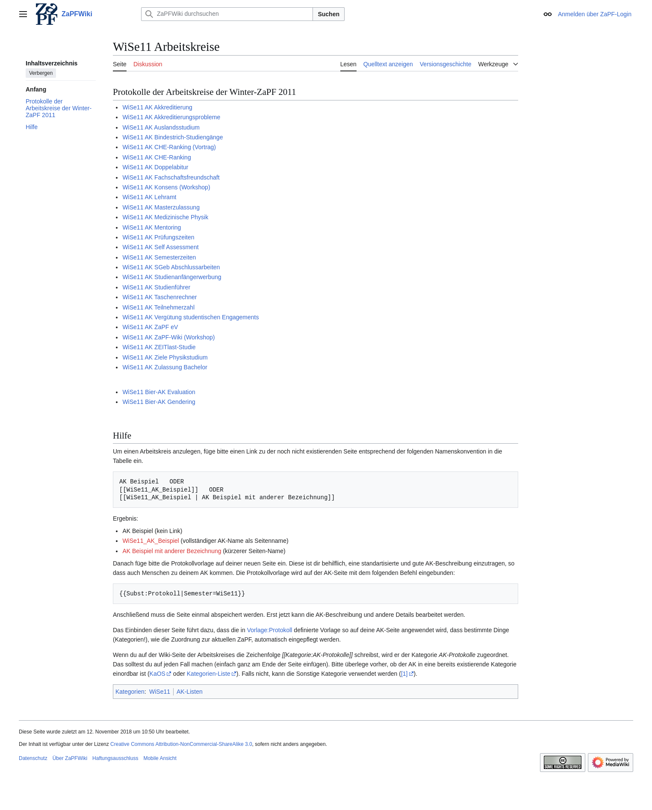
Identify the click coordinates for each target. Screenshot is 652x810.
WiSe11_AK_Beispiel (150, 540)
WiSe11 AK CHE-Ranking (156, 157)
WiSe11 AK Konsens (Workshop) (166, 187)
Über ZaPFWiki (70, 758)
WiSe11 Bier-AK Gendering (158, 401)
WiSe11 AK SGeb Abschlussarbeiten (171, 267)
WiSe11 (159, 691)
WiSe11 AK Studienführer (156, 287)
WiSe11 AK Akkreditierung (157, 107)
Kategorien (130, 691)
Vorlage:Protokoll (269, 630)
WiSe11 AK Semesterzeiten (159, 257)
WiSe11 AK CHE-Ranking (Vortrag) (169, 147)
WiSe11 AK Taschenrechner (159, 297)
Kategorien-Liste (208, 673)
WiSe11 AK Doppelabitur (155, 167)
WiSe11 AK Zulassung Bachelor (164, 367)
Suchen (328, 14)
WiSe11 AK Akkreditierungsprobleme (171, 117)
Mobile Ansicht (159, 758)
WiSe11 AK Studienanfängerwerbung (171, 277)
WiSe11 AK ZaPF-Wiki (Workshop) (168, 337)
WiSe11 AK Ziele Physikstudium (164, 357)
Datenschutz (33, 758)
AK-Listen (190, 691)
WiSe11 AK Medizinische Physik (165, 217)
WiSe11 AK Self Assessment (160, 247)
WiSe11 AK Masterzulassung (161, 207)
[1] (404, 673)
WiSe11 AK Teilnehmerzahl (158, 307)
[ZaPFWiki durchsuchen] (227, 14)
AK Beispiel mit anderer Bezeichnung (171, 551)
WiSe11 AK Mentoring (151, 227)
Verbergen (41, 73)
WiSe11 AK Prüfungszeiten (158, 237)
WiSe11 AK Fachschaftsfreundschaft (170, 177)
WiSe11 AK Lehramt (149, 197)
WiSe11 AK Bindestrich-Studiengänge (172, 137)
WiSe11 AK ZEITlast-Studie (158, 347)
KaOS (157, 673)
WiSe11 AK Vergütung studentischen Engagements (190, 317)
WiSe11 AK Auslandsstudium (161, 127)
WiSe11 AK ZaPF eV (150, 327)
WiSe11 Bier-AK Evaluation (158, 392)
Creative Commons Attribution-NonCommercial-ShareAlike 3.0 (181, 744)
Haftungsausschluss (115, 758)
